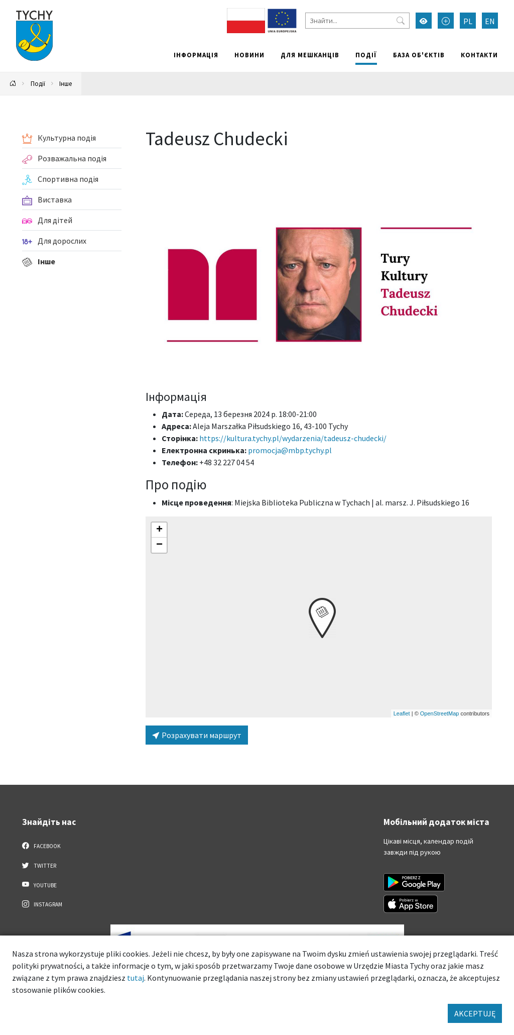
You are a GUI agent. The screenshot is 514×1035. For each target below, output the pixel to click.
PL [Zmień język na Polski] (467, 21)
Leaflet (402, 713)
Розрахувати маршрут (196, 735)
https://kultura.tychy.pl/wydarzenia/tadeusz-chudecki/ (293, 438)
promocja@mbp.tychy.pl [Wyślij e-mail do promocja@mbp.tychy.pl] (290, 450)
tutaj (135, 978)
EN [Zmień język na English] (490, 21)
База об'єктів (419, 55)
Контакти (479, 55)
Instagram (42, 903)
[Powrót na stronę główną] (13, 83)
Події (366, 55)
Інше (65, 83)
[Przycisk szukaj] (401, 21)
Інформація (196, 55)
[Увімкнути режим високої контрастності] (424, 21)
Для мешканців (310, 55)
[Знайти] (357, 21)
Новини (249, 55)
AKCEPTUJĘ (474, 1013)
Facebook (41, 845)
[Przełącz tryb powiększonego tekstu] (446, 21)
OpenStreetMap (439, 713)
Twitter (39, 865)
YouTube (39, 884)
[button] (322, 618)
